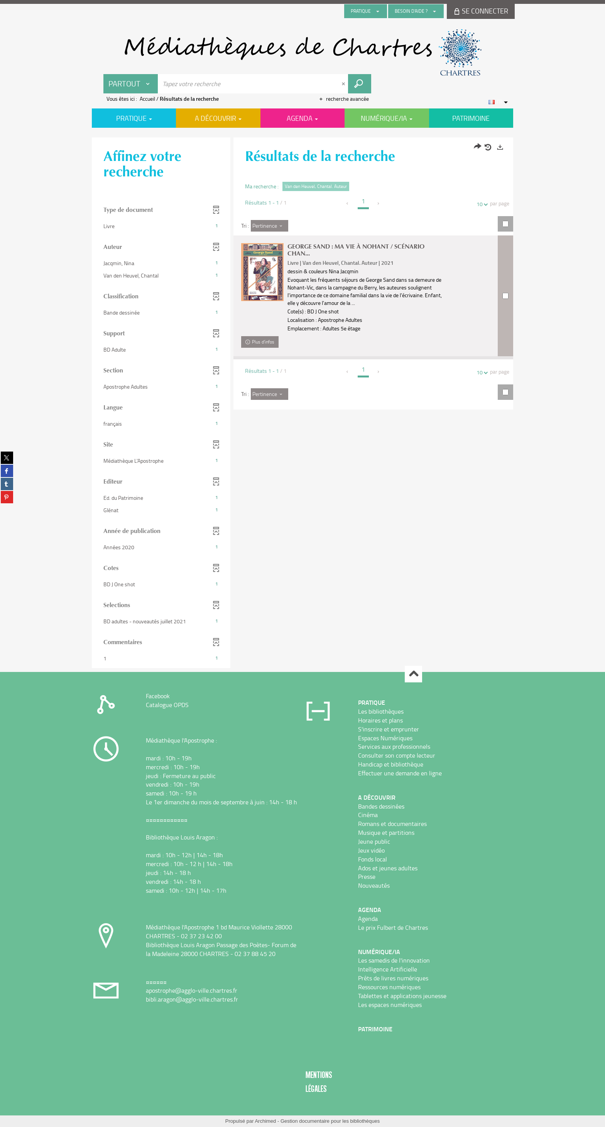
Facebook (158, 696)
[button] (161, 226)
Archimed (265, 1121)
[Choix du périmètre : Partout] (130, 83)
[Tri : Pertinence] (269, 226)
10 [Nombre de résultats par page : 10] (481, 204)
